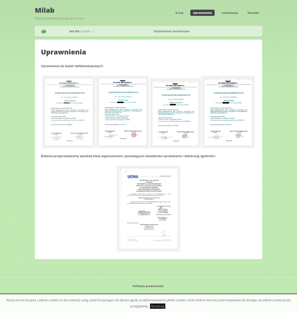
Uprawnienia (202, 13)
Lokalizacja (229, 13)
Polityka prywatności (148, 286)
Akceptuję (157, 306)
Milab (45, 10)
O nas (179, 13)
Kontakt (253, 13)
